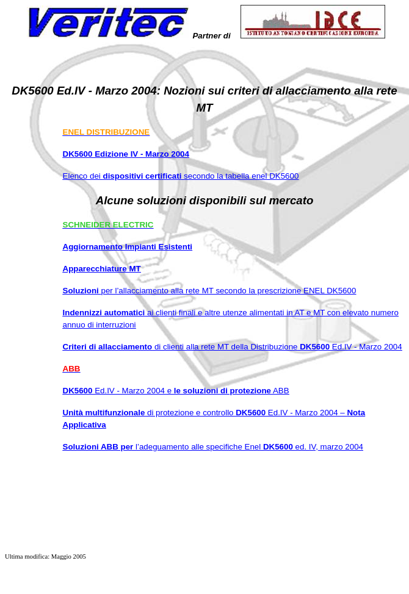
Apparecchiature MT (102, 268)
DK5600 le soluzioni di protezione (176, 390)
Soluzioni (210, 290)
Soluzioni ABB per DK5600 (213, 446)
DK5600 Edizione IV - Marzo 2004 (126, 154)
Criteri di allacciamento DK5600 (232, 346)
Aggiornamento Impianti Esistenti (128, 246)
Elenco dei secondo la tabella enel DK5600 (181, 176)
